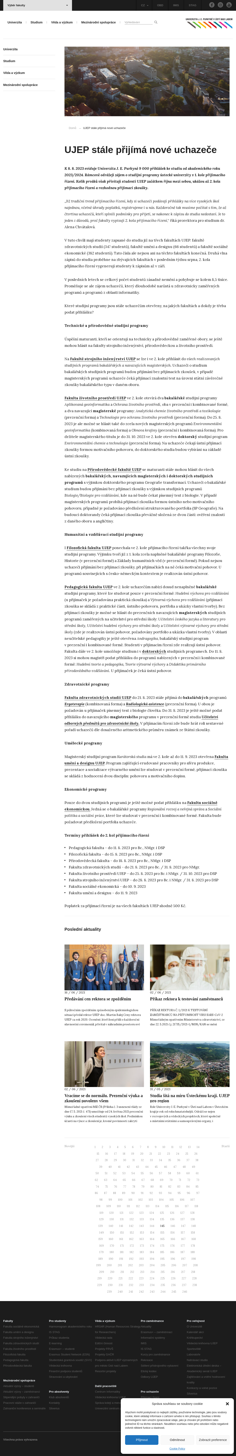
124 (152, 1213)
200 (109, 1265)
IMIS (176, 5)
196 (173, 1259)
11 (172, 1147)
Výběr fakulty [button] (38, 5)
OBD (160, 5)
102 (140, 1200)
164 (152, 1239)
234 (152, 1285)
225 (162, 1278)
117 (186, 1206)
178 (193, 1246)
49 (193, 1167)
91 (142, 1193)
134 (152, 1219)
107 (192, 1200)
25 (186, 1154)
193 (141, 1259)
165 (162, 1239)
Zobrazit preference (213, 1440)
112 (138, 1206)
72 (188, 1180)
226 (173, 1278)
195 (162, 1259)
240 (120, 1292)
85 (197, 1186)
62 (96, 1180)
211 (122, 1272)
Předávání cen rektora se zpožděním (97, 999)
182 (132, 1252)
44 (147, 1167)
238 (194, 1285)
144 (152, 1226)
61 (197, 1173)
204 (152, 1265)
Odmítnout (177, 1440)
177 (183, 1246)
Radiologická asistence (145, 704)
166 (173, 1239)
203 (141, 1265)
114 (157, 1206)
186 (172, 1252)
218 (193, 1272)
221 (120, 1278)
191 (121, 1259)
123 (141, 1213)
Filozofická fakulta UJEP (89, 547)
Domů (72, 128)
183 (142, 1252)
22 (159, 1154)
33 (151, 1160)
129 (101, 1219)
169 (101, 1246)
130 (112, 1219)
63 (105, 1180)
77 (124, 1186)
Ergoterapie (74, 704)
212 (132, 1272)
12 (180, 1147)
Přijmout (142, 1440)
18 (124, 1154)
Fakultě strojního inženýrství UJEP (103, 359)
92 (151, 1193)
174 (152, 1246)
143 (141, 1226)
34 (160, 1160)
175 (162, 1246)
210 (112, 1272)
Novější (69, 1146)
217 (183, 1272)
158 (193, 1232)
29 (115, 1160)
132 (132, 1219)
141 (121, 1226)
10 (163, 1147)
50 (97, 1173)
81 (161, 1186)
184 (152, 1252)
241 (131, 1292)
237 (184, 1285)
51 (106, 1173)
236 (173, 1285)
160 (111, 1239)
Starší (226, 1146)
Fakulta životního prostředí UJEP (95, 398)
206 (173, 1265)
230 (110, 1285)
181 (122, 1252)
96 (188, 1193)
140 (111, 1226)
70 (171, 1180)
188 (193, 1252)
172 (132, 1246)
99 (110, 1200)
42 (128, 1167)
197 (183, 1259)
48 (184, 1167)
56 (151, 1173)
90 (133, 1193)
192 (131, 1259)
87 (105, 1193)
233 (141, 1285)
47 (174, 1167)
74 (97, 1186)
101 (130, 1200)
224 (152, 1278)
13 (189, 1147)
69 (161, 1180)
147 (183, 1226)
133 (142, 1219)
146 (173, 1226)
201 (120, 1265)
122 (131, 1213)
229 (99, 1285)
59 (178, 1173)
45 (156, 1167)
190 (111, 1259)
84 (188, 1186)
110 (119, 1206)
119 (101, 1213)
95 (179, 1193)
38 (196, 1160)
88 (114, 1193)
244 (163, 1292)
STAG (192, 5)
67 (143, 1180)
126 (172, 1213)
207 (184, 1265)
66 (133, 1180)
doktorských (154, 651)
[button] (227, 1404)
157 (183, 1232)
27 (97, 1160)
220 (110, 1278)
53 (124, 1173)
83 (178, 1186)
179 (101, 1252)
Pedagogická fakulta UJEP (88, 587)
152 (132, 1232)
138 (193, 1219)
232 (131, 1285)
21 (150, 1154)
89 (123, 1193)
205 (163, 1265)
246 (184, 1292)
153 (142, 1232)
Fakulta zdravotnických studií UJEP (97, 697)
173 (142, 1246)
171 (122, 1246)
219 (99, 1278)
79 (142, 1186)
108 (98, 1206)
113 (147, 1206)
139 (100, 1226)
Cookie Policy (177, 1448)
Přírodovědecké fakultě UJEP (114, 469)
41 (119, 1167)
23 (168, 1154)
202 (130, 1265)
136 (172, 1219)
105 (172, 1200)
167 (183, 1239)
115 (167, 1206)
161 (121, 1239)
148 (194, 1226)
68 (152, 1180)
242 (141, 1292)
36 (178, 1160)
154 (152, 1232)
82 (169, 1186)
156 (172, 1232)
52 (114, 1173)
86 (96, 1193)
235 (163, 1285)
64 (115, 1180)
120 (111, 1213)
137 (183, 1219)
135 (162, 1219)
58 (169, 1173)
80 (152, 1186)
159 (100, 1239)
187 (183, 1252)
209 (101, 1272)
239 (109, 1292)
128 (192, 1213)
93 (160, 1193)
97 (197, 1193)
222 (131, 1278)
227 (184, 1278)
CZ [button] (144, 5)
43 (137, 1167)
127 (182, 1213)
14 (198, 1147)
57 (160, 1173)
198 (194, 1259)
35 (169, 1160)
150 (112, 1232)
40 (110, 1167)
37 (187, 1160)
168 (194, 1239)
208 (195, 1265)
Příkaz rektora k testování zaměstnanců (186, 999)
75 (106, 1186)
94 (170, 1193)
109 (108, 1206)
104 (161, 1200)
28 (106, 1160)
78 (133, 1186)
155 (162, 1232)
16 (106, 1154)
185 (162, 1252)
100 (120, 1200)
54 (133, 1173)
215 (163, 1272)
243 (152, 1292)
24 (177, 1154)
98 (101, 1200)
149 (101, 1232)
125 (162, 1213)
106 (182, 1200)
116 (177, 1206)
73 (197, 1180)
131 (122, 1219)
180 (112, 1252)
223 (141, 1278)
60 (188, 1173)
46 (165, 1167)
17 (115, 1154)
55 (142, 1173)
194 (152, 1259)
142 (131, 1226)
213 (142, 1272)
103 (151, 1200)
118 (196, 1206)
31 (133, 1160)
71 (180, 1180)
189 (100, 1259)
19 (132, 1154)
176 (172, 1246)
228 (194, 1278)
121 (121, 1213)
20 (141, 1154)
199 (98, 1265)
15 (98, 1154)
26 (196, 1154)
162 (131, 1239)
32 (142, 1160)
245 (174, 1292)
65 (124, 1180)
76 (115, 1186)
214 (152, 1272)
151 (122, 1232)
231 (121, 1285)
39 (100, 1167)
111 (128, 1206)
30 (124, 1160)
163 (141, 1239)
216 (173, 1272)
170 (112, 1246)
